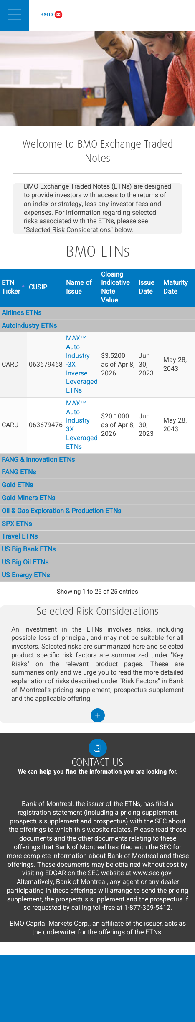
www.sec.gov (152, 873)
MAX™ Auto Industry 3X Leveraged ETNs (82, 425)
